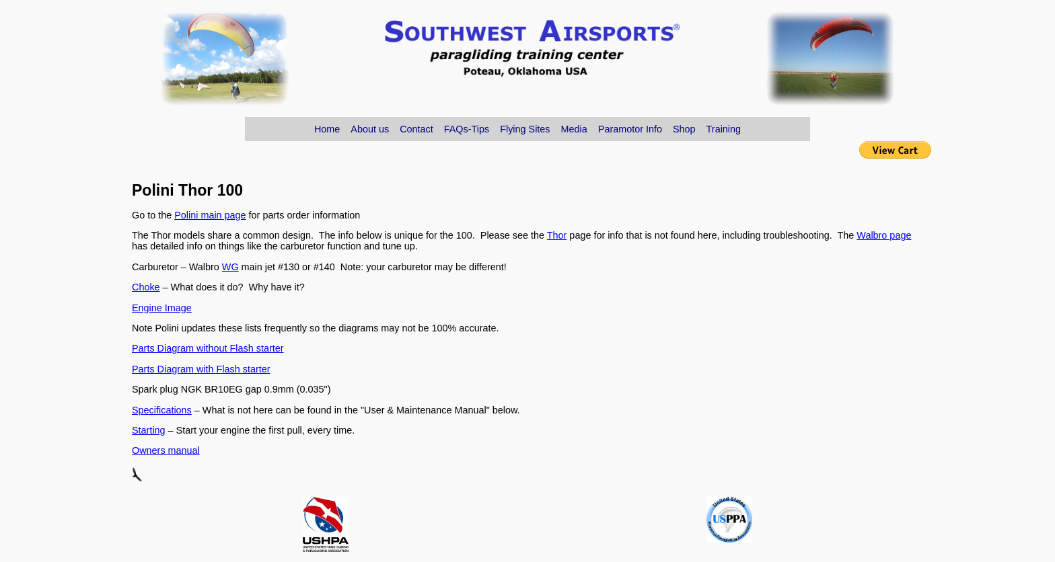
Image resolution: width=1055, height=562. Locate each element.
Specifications (162, 410)
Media (574, 129)
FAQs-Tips (466, 129)
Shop (684, 129)
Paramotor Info (630, 129)
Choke (146, 287)
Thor (557, 235)
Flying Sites (525, 129)
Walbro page (884, 235)
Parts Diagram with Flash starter (201, 369)
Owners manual (166, 450)
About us (370, 129)
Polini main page (210, 215)
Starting (149, 430)
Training (723, 129)
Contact (416, 129)
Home (327, 129)
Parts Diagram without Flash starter (208, 348)
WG (230, 267)
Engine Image (162, 308)
